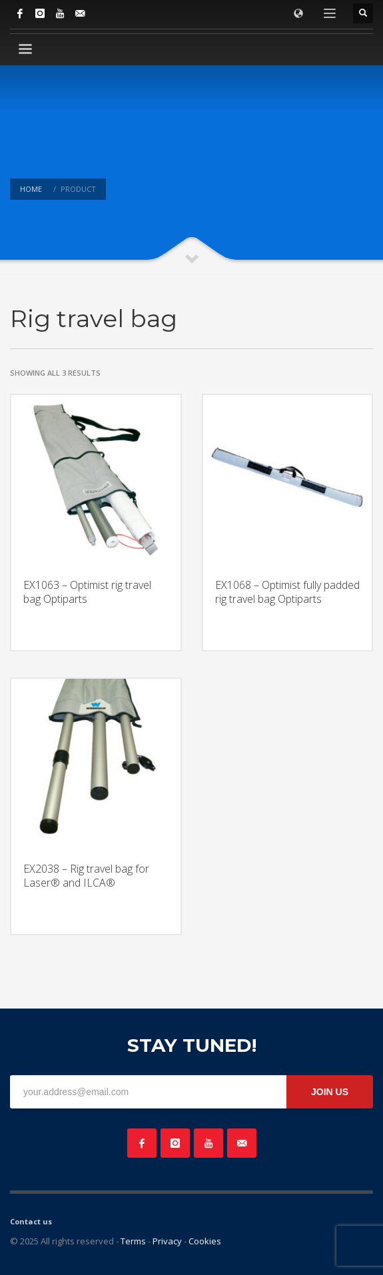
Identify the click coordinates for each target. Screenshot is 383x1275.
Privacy (167, 1241)
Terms (133, 1241)
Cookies (205, 1241)
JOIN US (329, 1091)
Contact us (31, 1221)
